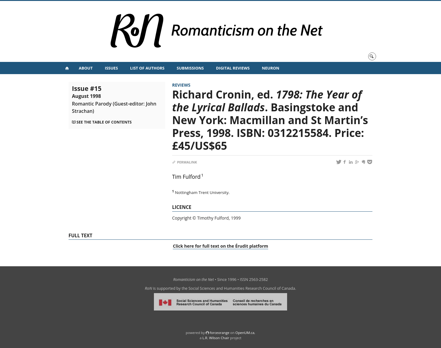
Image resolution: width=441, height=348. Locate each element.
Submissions (190, 68)
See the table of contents (104, 122)
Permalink (184, 162)
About (86, 68)
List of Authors (147, 68)
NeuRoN (270, 68)
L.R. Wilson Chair (215, 337)
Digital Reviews (233, 68)
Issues (111, 68)
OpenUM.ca (244, 332)
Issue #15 (114, 99)
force (219, 332)
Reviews (181, 85)
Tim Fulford (186, 176)
